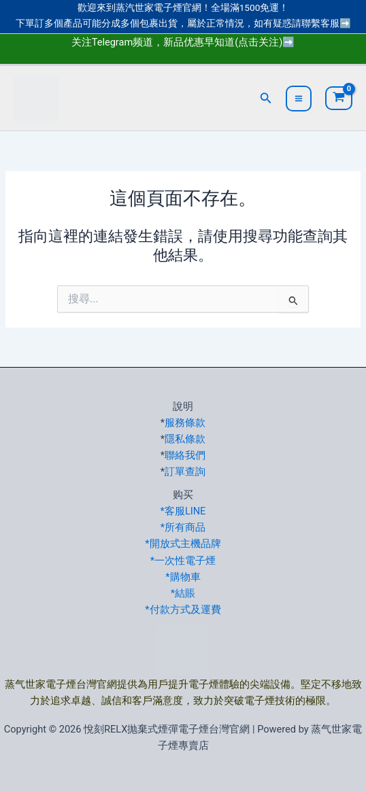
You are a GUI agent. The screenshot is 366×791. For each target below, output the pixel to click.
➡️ (345, 23)
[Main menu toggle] (299, 98)
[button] (266, 98)
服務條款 (185, 423)
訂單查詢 (185, 471)
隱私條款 (185, 439)
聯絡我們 (185, 455)
